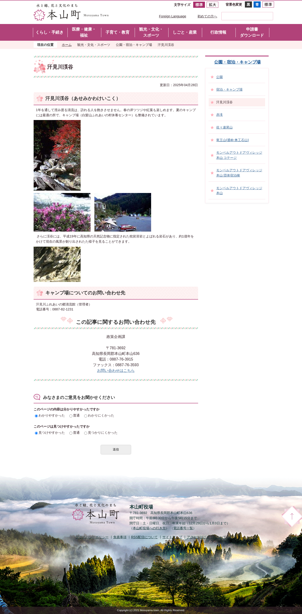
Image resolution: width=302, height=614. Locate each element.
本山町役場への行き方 (149, 528)
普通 (74, 415)
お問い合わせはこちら (116, 371)
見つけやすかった (50, 432)
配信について (144, 537)
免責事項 (119, 537)
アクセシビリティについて (206, 537)
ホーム (67, 45)
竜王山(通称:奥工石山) (232, 140)
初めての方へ (207, 16)
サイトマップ (172, 537)
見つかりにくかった (101, 432)
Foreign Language (172, 16)
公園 (219, 77)
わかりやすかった (50, 415)
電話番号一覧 (183, 528)
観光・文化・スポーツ (93, 45)
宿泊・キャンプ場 (229, 89)
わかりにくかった (99, 415)
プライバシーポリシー (92, 537)
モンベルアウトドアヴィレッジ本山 (239, 190)
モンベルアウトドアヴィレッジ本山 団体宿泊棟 (239, 172)
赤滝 (219, 114)
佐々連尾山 (224, 127)
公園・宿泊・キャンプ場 (134, 45)
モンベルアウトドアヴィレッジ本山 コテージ (239, 155)
